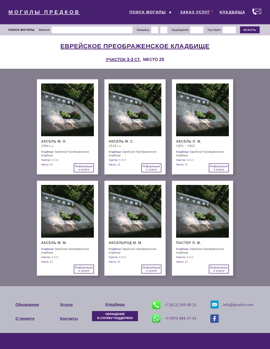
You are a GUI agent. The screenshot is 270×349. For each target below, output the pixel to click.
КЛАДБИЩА (232, 12)
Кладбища (114, 304)
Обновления (27, 304)
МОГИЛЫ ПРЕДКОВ (44, 12)
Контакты (69, 318)
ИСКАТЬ (249, 30)
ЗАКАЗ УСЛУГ (195, 12)
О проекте (24, 318)
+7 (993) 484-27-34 (174, 318)
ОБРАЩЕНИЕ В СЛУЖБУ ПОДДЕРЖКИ (115, 316)
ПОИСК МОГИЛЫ (147, 12)
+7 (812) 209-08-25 (174, 305)
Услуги (66, 304)
